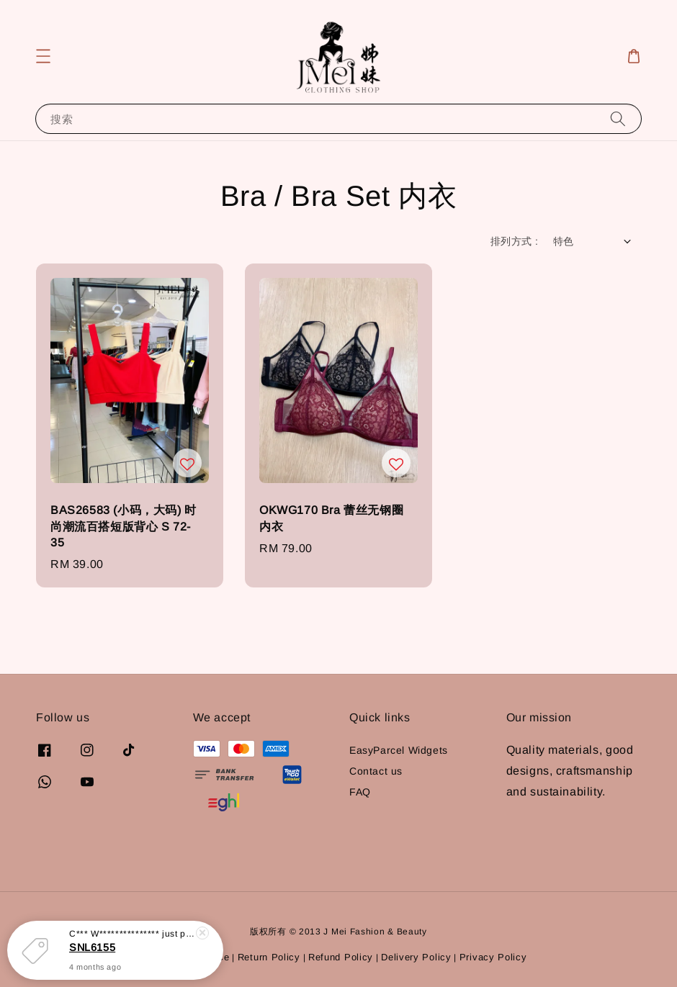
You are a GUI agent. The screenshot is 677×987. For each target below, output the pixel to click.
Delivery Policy (416, 957)
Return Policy (269, 957)
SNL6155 (92, 947)
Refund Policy (340, 957)
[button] (43, 56)
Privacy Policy (493, 957)
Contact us (376, 771)
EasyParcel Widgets (398, 750)
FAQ (360, 792)
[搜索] (618, 118)
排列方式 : (514, 241)
